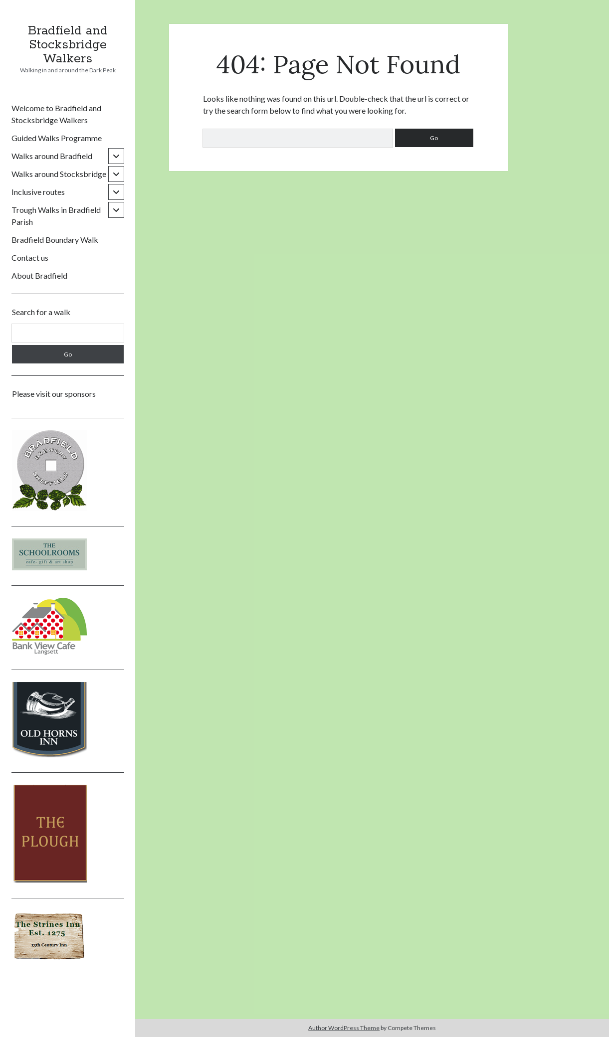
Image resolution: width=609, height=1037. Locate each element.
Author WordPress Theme (344, 1028)
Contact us (29, 257)
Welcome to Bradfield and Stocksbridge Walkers (56, 114)
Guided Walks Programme (56, 138)
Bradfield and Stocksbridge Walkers (68, 45)
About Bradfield (39, 275)
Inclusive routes (38, 191)
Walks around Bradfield (51, 156)
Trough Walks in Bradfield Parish (56, 215)
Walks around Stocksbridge (58, 173)
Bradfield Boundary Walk (54, 239)
